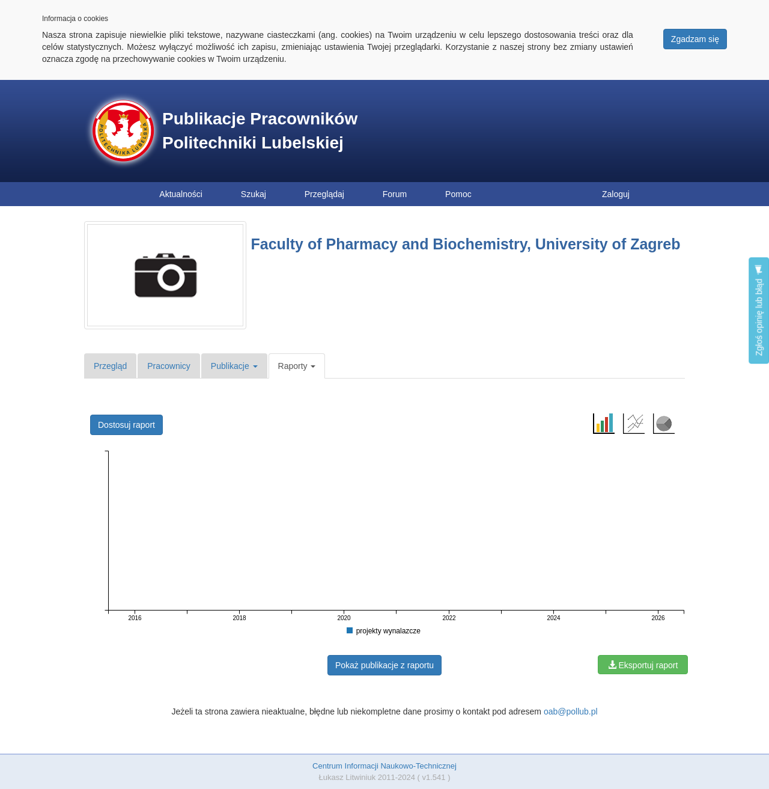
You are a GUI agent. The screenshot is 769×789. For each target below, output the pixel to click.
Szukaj (253, 194)
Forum (395, 194)
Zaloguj (616, 194)
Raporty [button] (297, 366)
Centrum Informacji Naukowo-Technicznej (384, 765)
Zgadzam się (695, 39)
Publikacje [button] (234, 366)
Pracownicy (168, 366)
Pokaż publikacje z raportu (384, 665)
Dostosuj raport (126, 425)
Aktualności (180, 194)
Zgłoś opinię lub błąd (759, 310)
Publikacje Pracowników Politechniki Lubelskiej (259, 130)
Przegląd (110, 366)
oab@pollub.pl (571, 711)
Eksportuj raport (643, 665)
